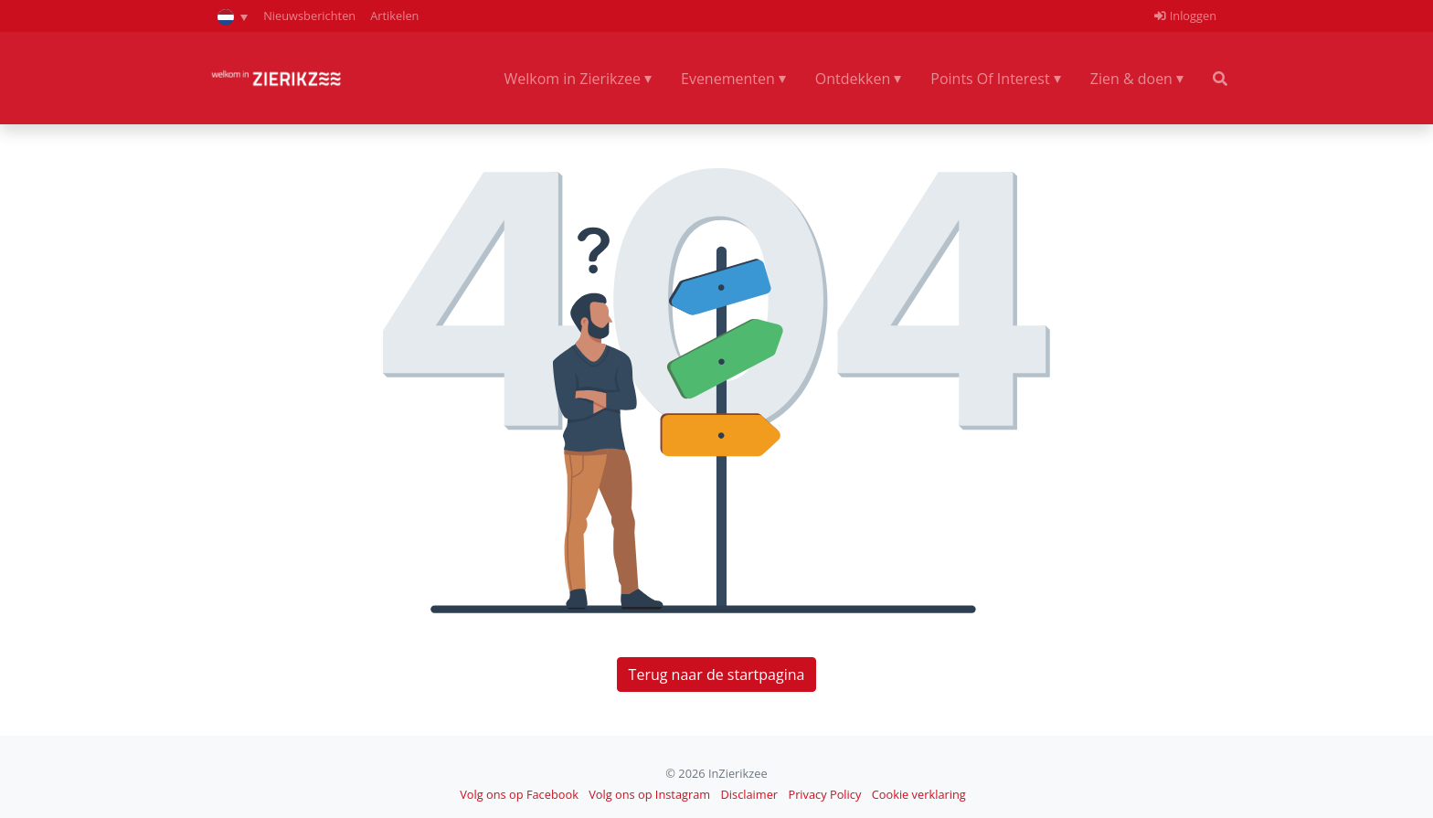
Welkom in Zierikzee (572, 79)
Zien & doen (1131, 79)
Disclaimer (750, 794)
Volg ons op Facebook (519, 794)
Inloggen (1185, 15)
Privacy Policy (824, 794)
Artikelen (394, 15)
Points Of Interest (989, 79)
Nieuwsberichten (309, 15)
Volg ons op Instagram (649, 794)
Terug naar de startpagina (717, 674)
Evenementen (728, 79)
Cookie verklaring (919, 794)
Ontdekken (852, 79)
